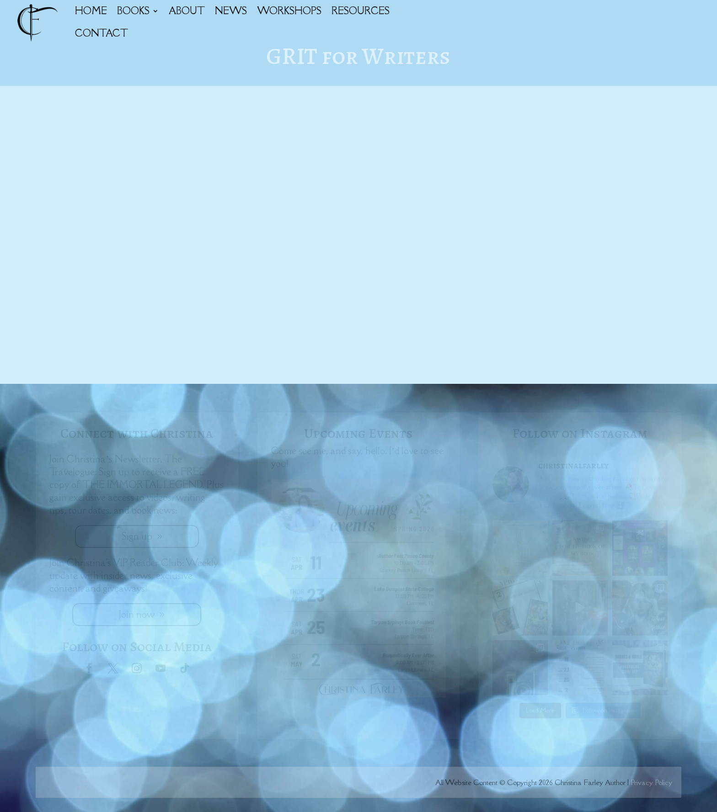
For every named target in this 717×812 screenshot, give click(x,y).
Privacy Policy (651, 782)
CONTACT (101, 33)
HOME (91, 11)
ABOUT (187, 11)
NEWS (231, 11)
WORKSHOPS (289, 11)
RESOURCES (361, 11)
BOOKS (133, 11)
